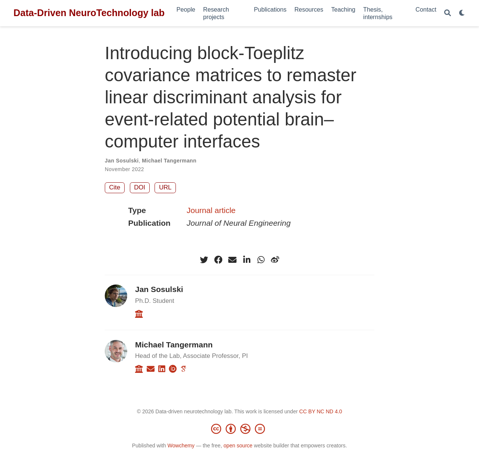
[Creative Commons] (239, 429)
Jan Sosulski (122, 161)
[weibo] (275, 259)
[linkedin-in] (246, 259)
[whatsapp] (260, 259)
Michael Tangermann (169, 161)
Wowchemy (180, 446)
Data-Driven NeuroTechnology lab (89, 12)
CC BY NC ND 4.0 (320, 411)
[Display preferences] (462, 13)
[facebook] (218, 259)
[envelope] (232, 259)
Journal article (211, 210)
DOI (139, 187)
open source (237, 446)
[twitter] (204, 259)
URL (165, 187)
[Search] (447, 13)
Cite (114, 187)
